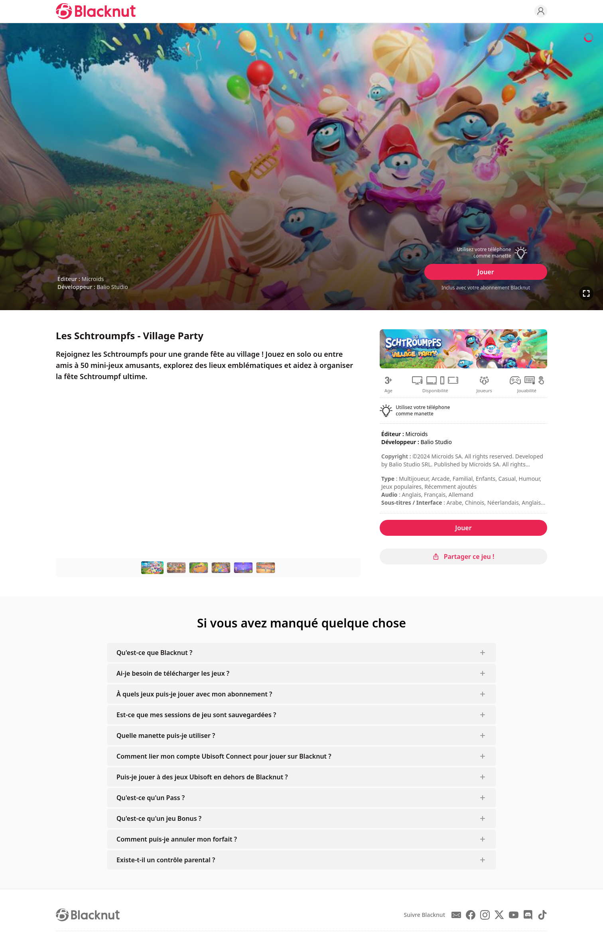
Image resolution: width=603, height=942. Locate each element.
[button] (485, 252)
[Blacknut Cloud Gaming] (96, 11)
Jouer (485, 271)
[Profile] (540, 11)
